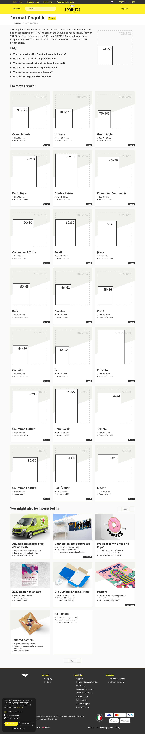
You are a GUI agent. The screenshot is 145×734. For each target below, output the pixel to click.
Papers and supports (83, 689)
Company (47, 678)
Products (16, 8)
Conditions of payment (104, 727)
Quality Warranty (82, 707)
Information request (115, 678)
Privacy (117, 727)
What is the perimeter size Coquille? (32, 72)
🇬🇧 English (46, 727)
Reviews (46, 682)
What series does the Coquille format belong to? (39, 54)
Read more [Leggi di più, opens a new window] (20, 707)
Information (80, 685)
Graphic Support (82, 703)
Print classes (80, 700)
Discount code (81, 696)
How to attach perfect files (86, 682)
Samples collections (83, 693)
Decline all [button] (26, 724)
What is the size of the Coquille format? (34, 58)
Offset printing (31, 2)
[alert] (19, 715)
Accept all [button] (11, 724)
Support (124, 8)
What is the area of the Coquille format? (35, 67)
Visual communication (64, 2)
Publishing (46, 2)
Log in (131, 2)
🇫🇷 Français (36, 727)
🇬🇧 (113, 2)
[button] (5, 712)
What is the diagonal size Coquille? (32, 76)
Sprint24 (72, 9)
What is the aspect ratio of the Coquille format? (39, 63)
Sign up (121, 2)
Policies (91, 727)
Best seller (16, 2)
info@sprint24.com (115, 682)
